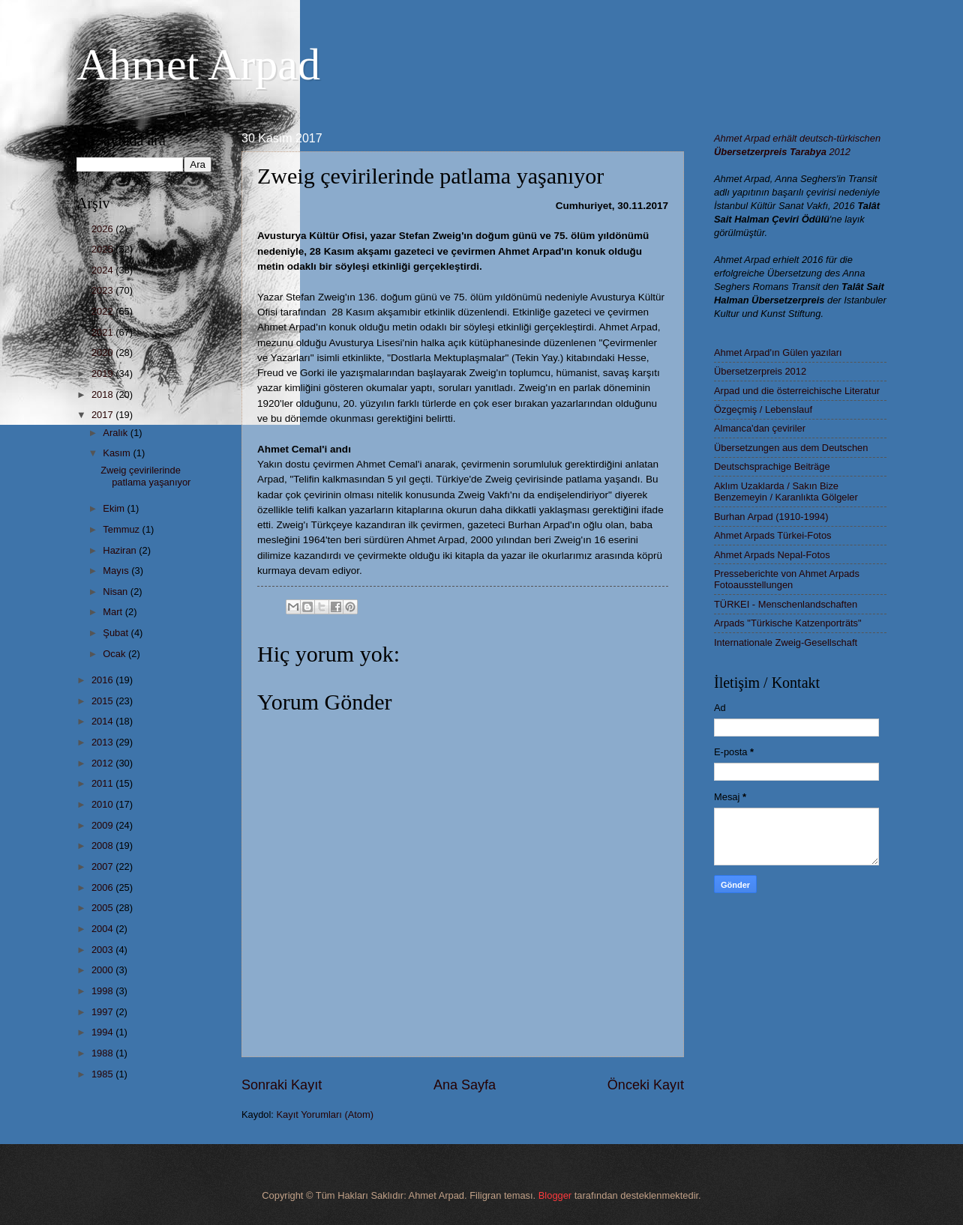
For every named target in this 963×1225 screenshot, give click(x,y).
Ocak (115, 653)
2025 (104, 249)
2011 (104, 783)
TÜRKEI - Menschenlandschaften (785, 604)
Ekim (115, 508)
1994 (104, 1032)
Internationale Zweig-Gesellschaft (785, 642)
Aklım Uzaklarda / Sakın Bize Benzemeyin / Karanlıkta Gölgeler (786, 491)
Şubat (116, 632)
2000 (104, 970)
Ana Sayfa (465, 1084)
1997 (104, 1011)
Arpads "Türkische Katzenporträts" (788, 623)
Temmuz (122, 529)
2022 (104, 311)
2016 (104, 680)
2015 (104, 701)
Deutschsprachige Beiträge (772, 466)
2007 (104, 866)
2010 (104, 804)
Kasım (118, 453)
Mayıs (117, 570)
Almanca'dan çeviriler (760, 428)
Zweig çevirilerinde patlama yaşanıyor (145, 476)
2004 (104, 928)
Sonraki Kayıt (282, 1084)
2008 (104, 845)
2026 (104, 229)
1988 (104, 1053)
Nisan (116, 591)
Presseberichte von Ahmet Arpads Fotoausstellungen (787, 579)
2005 (104, 907)
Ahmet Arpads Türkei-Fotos (772, 535)
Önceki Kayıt (646, 1084)
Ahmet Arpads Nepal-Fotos (772, 554)
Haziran (121, 550)
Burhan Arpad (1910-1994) (771, 516)
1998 (104, 990)
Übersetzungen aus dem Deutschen (791, 447)
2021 (104, 332)
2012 (104, 763)
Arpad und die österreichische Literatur (797, 390)
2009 (104, 825)
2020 (104, 352)
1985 (104, 1074)
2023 (104, 290)
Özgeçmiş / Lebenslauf (763, 409)
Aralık (116, 432)
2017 (104, 414)
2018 (104, 394)
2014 (104, 721)
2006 (104, 887)
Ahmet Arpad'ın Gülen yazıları (778, 352)
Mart (113, 611)
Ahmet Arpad (198, 64)
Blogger (555, 1195)
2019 (104, 373)
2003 (104, 949)
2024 (104, 270)
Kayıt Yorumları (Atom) (325, 1114)
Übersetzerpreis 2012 (760, 371)
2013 (104, 742)
